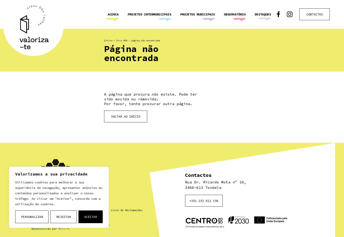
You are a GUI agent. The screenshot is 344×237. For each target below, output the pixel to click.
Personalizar (32, 217)
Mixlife (64, 228)
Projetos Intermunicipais (149, 14)
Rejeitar (63, 217)
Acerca (113, 14)
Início (108, 40)
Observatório (235, 14)
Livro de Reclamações (127, 210)
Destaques (263, 14)
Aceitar (90, 217)
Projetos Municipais (197, 14)
